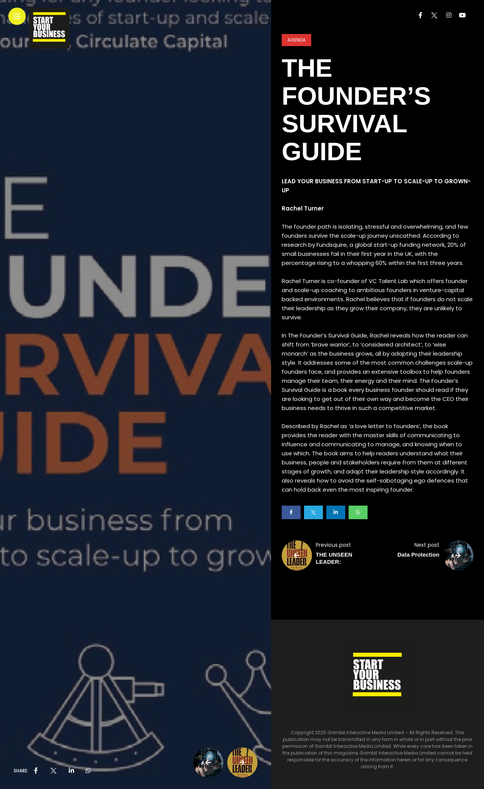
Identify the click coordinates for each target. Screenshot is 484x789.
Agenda (296, 40)
